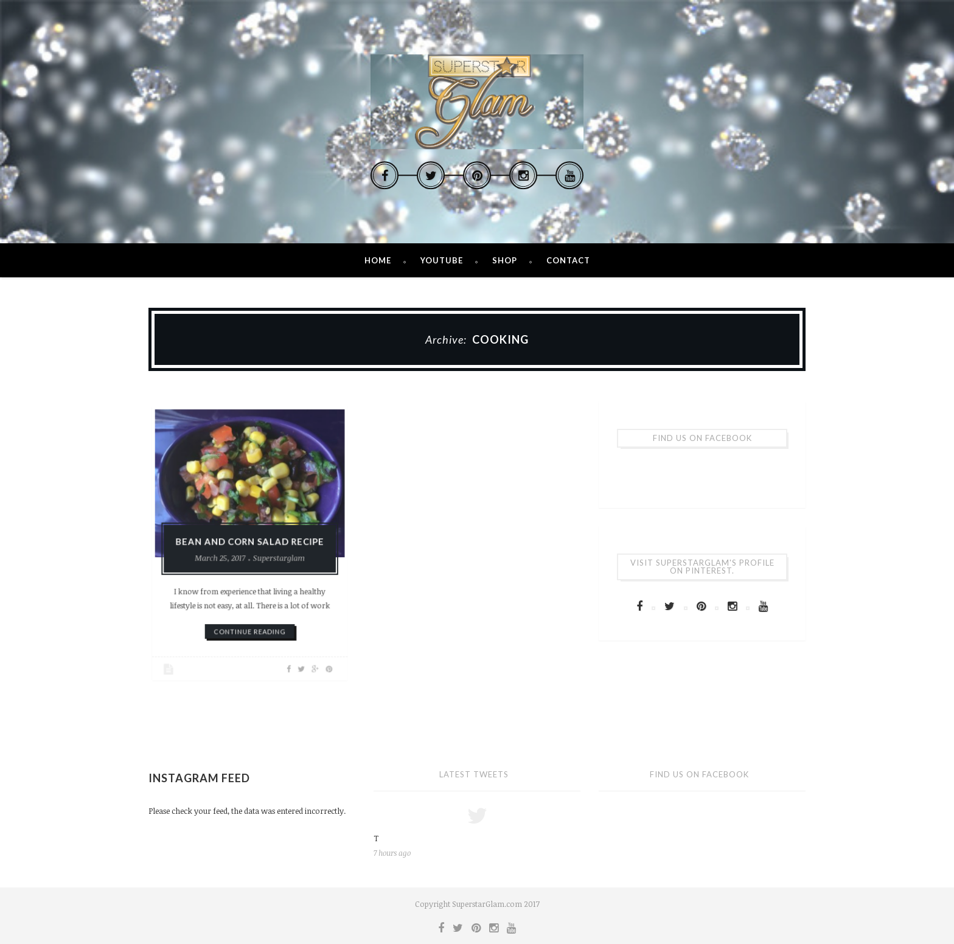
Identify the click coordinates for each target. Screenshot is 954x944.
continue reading (250, 622)
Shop (504, 260)
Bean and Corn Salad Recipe (250, 541)
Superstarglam (275, 556)
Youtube (441, 260)
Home (377, 260)
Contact (568, 260)
